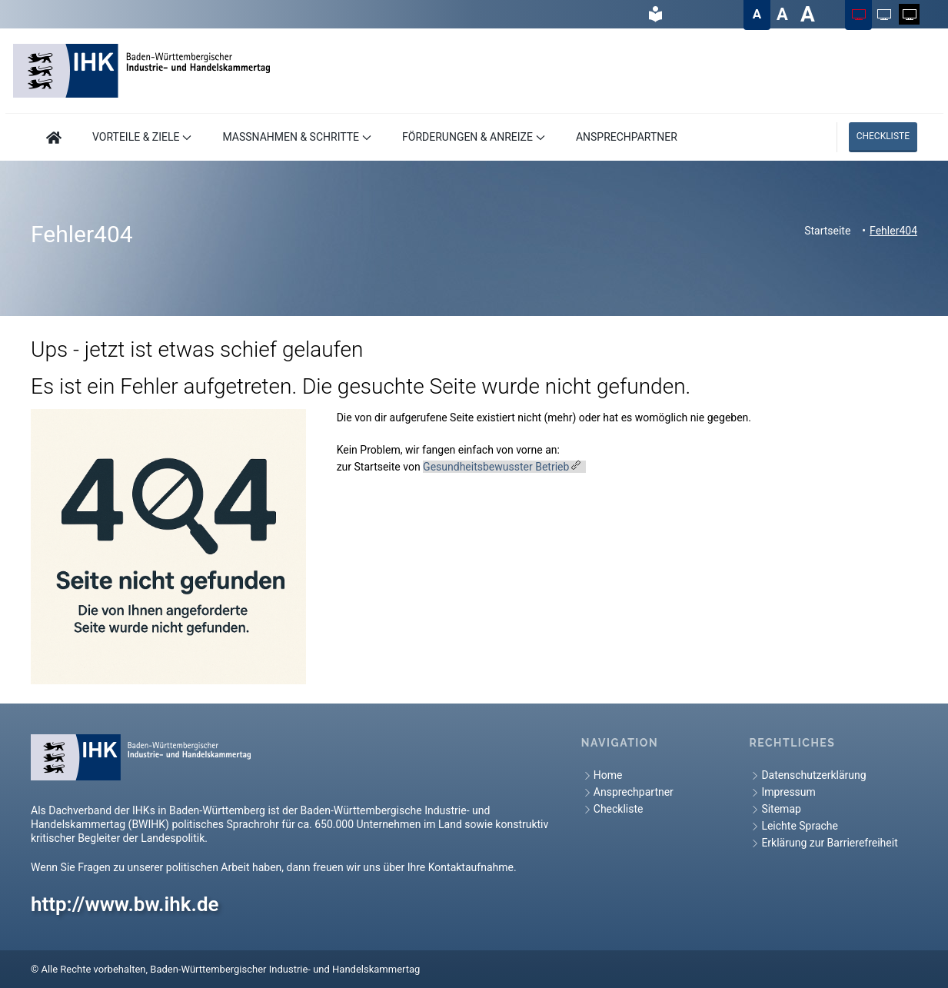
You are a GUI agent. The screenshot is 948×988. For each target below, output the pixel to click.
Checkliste (883, 136)
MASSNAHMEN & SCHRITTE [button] (296, 137)
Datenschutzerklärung (807, 775)
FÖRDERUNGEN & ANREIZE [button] (473, 137)
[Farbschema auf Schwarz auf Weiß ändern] (883, 14)
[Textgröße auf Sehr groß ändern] (807, 14)
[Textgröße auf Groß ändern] (782, 14)
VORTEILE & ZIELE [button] (141, 137)
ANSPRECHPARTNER (626, 137)
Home (602, 775)
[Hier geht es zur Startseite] (54, 137)
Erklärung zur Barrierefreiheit (823, 843)
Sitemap (774, 809)
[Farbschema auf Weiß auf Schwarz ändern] (909, 14)
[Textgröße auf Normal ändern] (757, 14)
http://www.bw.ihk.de (125, 904)
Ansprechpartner (627, 792)
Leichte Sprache (793, 826)
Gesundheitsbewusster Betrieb (496, 467)
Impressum (782, 792)
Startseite (827, 231)
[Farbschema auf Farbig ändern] (858, 14)
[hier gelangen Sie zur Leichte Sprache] (654, 14)
